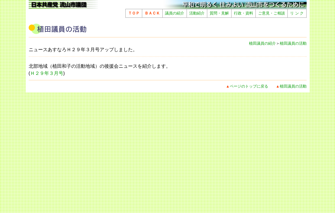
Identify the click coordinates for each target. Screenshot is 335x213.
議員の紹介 (174, 13)
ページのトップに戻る (249, 86)
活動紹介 (197, 13)
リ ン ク (297, 13)
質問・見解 (219, 13)
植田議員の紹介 (262, 43)
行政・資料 (243, 13)
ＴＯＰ (134, 13)
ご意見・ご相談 (271, 13)
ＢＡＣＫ (152, 13)
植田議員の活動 (293, 43)
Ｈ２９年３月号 (46, 73)
